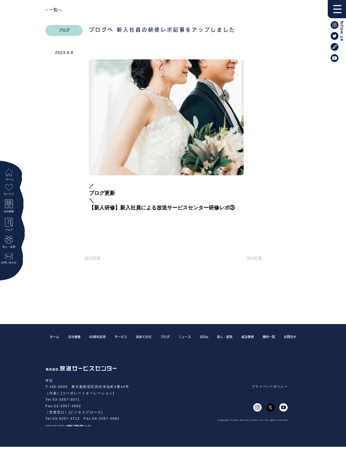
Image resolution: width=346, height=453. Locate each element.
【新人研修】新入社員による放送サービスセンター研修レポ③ (162, 207)
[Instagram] (257, 407)
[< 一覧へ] (62, 10)
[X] (270, 407)
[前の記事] (102, 258)
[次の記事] (249, 258)
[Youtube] (283, 407)
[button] (337, 9)
